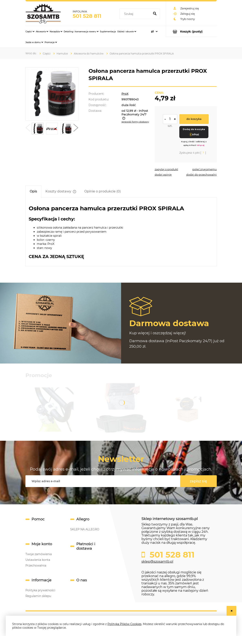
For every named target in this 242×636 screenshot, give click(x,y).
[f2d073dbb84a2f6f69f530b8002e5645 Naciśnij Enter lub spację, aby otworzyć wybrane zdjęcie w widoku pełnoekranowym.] (52, 94)
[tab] (33, 191)
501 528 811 (87, 16)
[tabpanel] (121, 232)
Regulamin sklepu (38, 596)
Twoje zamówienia (38, 554)
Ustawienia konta (37, 560)
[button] (27, 128)
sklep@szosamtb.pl (157, 561)
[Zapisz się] (198, 481)
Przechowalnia (35, 565)
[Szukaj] (155, 13)
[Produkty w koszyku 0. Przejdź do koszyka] (191, 31)
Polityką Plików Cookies (124, 624)
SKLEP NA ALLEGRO (84, 529)
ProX (125, 94)
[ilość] (170, 119)
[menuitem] (29, 31)
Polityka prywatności (40, 590)
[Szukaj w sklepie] (135, 14)
